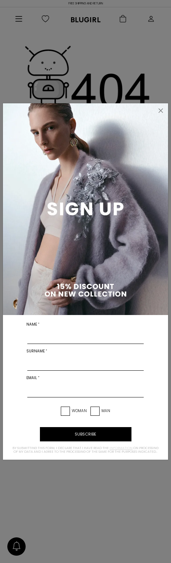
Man (105, 411)
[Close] (161, 110)
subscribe (85, 434)
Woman (79, 411)
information (121, 448)
